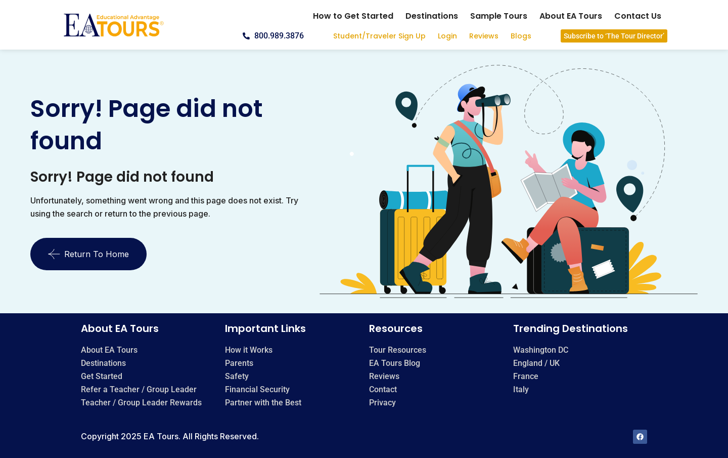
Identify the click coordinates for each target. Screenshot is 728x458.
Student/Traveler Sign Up (379, 36)
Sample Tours (498, 16)
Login (447, 36)
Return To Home (88, 254)
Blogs (521, 36)
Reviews (483, 36)
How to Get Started (353, 16)
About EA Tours (570, 16)
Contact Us (637, 16)
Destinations (431, 16)
